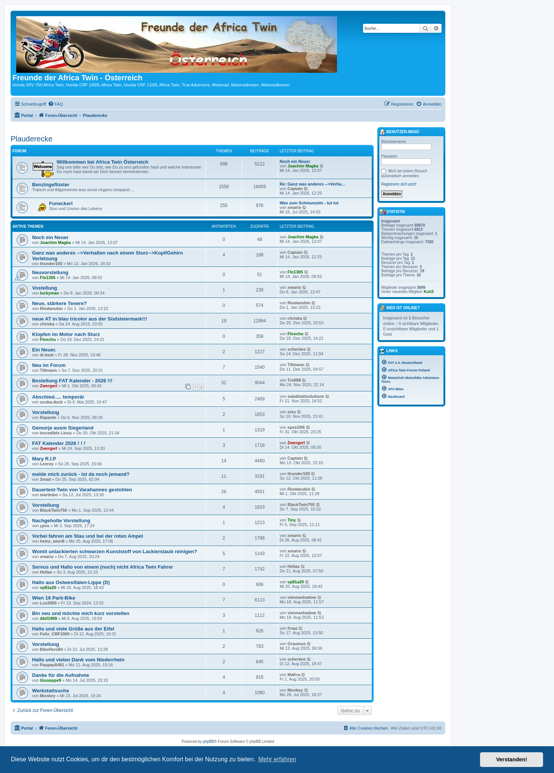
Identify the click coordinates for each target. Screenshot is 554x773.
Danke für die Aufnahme (60, 675)
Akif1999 (48, 618)
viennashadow (302, 597)
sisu (292, 412)
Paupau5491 (52, 665)
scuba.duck (51, 402)
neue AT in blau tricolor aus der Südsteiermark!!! (89, 319)
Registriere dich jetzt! (398, 184)
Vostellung (44, 288)
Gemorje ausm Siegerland (63, 428)
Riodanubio (51, 308)
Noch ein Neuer (295, 161)
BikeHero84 (51, 649)
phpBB (208, 741)
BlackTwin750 (53, 510)
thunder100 (51, 263)
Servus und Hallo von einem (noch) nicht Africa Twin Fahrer (102, 567)
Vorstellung (45, 412)
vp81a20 (48, 587)
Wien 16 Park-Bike (53, 598)
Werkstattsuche (50, 690)
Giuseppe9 (50, 680)
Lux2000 (48, 603)
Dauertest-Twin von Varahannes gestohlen (82, 489)
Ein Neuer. (44, 350)
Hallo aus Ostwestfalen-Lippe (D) (71, 582)
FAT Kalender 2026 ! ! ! (58, 443)
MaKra (294, 674)
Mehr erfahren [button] (277, 759)
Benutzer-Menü (399, 132)
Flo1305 (47, 277)
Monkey (47, 695)
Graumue (297, 643)
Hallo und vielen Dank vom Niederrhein (78, 660)
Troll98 (294, 380)
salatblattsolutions (306, 396)
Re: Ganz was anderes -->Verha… (313, 184)
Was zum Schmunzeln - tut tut (309, 203)
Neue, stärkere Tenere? (59, 303)
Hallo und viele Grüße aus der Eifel (73, 629)
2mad (45, 479)
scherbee (297, 349)
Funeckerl (60, 203)
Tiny (292, 520)
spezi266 (296, 427)
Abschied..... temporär (58, 397)
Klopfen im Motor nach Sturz (66, 334)
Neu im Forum (49, 365)
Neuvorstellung (50, 272)
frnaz (292, 628)
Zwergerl (48, 385)
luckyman (49, 293)
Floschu (48, 339)
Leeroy (47, 464)
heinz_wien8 (52, 541)
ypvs (44, 525)
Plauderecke (31, 139)
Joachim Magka (303, 166)
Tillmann (48, 370)
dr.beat (47, 355)
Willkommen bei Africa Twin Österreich (102, 162)
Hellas (46, 572)
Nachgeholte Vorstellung (61, 520)
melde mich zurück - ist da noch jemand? (80, 474)
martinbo (49, 494)
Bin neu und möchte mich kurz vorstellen (80, 613)
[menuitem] (55, 104)
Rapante (48, 417)
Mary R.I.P (44, 459)
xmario (294, 207)
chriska (47, 324)
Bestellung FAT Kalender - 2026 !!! (72, 380)
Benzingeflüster (50, 184)
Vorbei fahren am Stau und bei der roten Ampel (87, 536)
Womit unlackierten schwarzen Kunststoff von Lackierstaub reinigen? (114, 551)
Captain (295, 188)
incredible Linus (56, 433)
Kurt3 (429, 292)
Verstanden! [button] (511, 759)
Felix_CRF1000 (54, 634)
